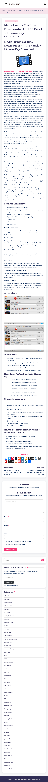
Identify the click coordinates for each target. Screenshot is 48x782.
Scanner (6, 722)
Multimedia (7, 679)
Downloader (7, 652)
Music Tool (7, 682)
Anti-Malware (8, 602)
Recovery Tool (8, 719)
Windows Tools (8, 769)
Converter (6, 629)
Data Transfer (7, 635)
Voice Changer (8, 755)
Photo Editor (7, 702)
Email (6, 525)
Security (6, 729)
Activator (6, 596)
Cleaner (6, 625)
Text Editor (7, 735)
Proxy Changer (8, 712)
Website (6, 534)
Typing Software (8, 739)
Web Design (7, 765)
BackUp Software (9, 616)
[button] (42, 560)
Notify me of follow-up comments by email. (18, 541)
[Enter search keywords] (24, 560)
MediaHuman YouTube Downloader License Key (18, 71)
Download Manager (11, 21)
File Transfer (7, 665)
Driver (5, 655)
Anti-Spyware (8, 606)
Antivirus (6, 609)
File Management (9, 662)
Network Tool (7, 685)
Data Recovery (8, 632)
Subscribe (9, 582)
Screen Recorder (8, 725)
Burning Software (8, 622)
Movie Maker (7, 675)
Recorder (6, 715)
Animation (6, 599)
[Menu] (45, 4)
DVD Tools (6, 659)
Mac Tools (6, 672)
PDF (5, 699)
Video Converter (8, 749)
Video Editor (7, 752)
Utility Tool (7, 745)
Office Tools (7, 689)
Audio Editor (7, 612)
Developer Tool (8, 642)
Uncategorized (8, 742)
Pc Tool (6, 695)
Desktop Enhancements (10, 639)
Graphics (6, 669)
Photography (7, 709)
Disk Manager (7, 645)
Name (6, 517)
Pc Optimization (8, 692)
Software (6, 732)
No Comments (7, 36)
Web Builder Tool (8, 762)
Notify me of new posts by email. (15, 544)
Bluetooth (6, 619)
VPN (5, 759)
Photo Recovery (8, 705)
